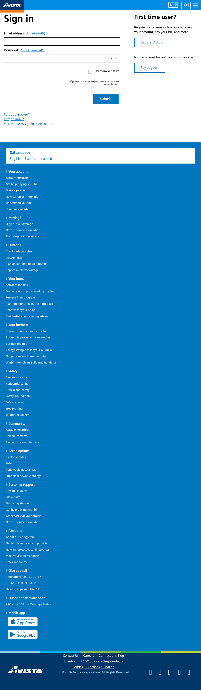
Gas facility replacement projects (26, 543)
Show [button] (114, 58)
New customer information (23, 196)
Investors (70, 661)
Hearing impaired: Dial (25, 589)
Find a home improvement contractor (30, 291)
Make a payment (17, 190)
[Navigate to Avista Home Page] (12, 9)
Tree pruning (14, 408)
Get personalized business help (26, 356)
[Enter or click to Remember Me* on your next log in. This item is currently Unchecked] (90, 72)
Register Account (153, 42)
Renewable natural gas (21, 469)
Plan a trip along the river (22, 442)
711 (38, 589)
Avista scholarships (17, 429)
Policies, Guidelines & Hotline (93, 667)
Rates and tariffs (16, 562)
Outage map (14, 257)
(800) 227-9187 (31, 577)
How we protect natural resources (27, 549)
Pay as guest (149, 68)
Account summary (17, 178)
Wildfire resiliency (17, 415)
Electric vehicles (16, 457)
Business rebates (16, 343)
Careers (88, 655)
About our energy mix (20, 537)
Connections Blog (111, 655)
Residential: (25, 577)
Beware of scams (16, 377)
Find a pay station (17, 503)
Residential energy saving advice (27, 316)
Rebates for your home (20, 310)
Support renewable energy (23, 476)
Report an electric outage (22, 270)
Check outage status (19, 251)
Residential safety (17, 383)
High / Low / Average (19, 224)
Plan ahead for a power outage (26, 264)
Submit (106, 99)
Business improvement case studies (28, 337)
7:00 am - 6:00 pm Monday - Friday (28, 604)
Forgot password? (17, 114)
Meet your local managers (22, 556)
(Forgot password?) (32, 50)
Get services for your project (23, 516)
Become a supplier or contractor (26, 331)
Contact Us (71, 655)
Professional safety (17, 390)
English (15, 159)
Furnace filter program (20, 297)
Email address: (24, 33)
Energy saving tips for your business (29, 350)
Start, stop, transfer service (22, 236)
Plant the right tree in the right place (30, 304)
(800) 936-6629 (27, 583)
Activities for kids (17, 285)
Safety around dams (18, 396)
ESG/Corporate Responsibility (102, 661)
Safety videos (14, 402)
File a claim (13, 497)
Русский (46, 159)
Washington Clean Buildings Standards (31, 362)
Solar (9, 463)
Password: (24, 50)
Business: (23, 583)
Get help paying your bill (22, 184)
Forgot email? (14, 119)
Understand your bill (19, 203)
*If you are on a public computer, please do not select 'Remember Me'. (94, 83)
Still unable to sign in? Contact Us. (28, 124)
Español (30, 159)
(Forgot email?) (35, 33)
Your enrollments (17, 209)
